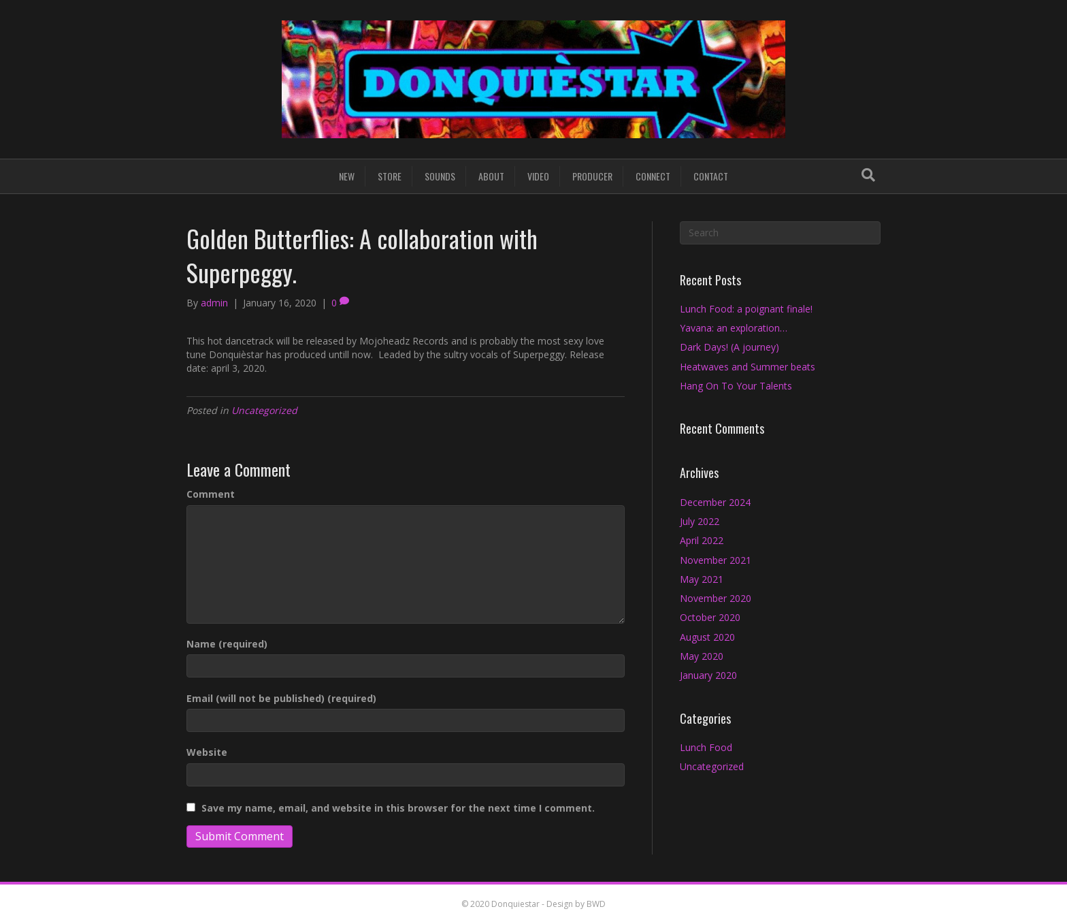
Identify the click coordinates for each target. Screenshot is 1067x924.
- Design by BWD (573, 904)
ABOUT (491, 176)
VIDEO (538, 176)
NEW (347, 176)
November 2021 (715, 560)
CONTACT (710, 176)
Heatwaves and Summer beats (747, 366)
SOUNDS (440, 176)
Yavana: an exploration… (733, 327)
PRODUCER (592, 176)
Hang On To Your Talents (736, 385)
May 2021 (701, 579)
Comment (210, 494)
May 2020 (701, 656)
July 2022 (699, 521)
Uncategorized (264, 410)
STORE (389, 176)
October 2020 (710, 617)
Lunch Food (706, 747)
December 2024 (715, 502)
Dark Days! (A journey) (729, 346)
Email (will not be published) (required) (281, 698)
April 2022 (701, 540)
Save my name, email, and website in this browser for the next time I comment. (398, 807)
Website (206, 752)
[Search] (868, 175)
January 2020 (708, 675)
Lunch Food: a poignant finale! (746, 308)
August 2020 (707, 637)
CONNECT (653, 176)
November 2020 (715, 598)
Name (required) (226, 643)
